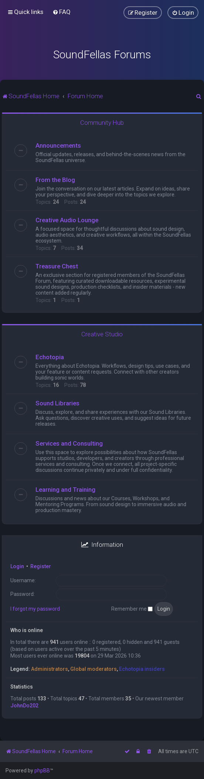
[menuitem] (61, 11)
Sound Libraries (57, 403)
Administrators (49, 669)
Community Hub (102, 122)
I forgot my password (35, 609)
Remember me (132, 609)
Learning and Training (65, 489)
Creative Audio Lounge (66, 220)
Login (17, 566)
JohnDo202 (24, 705)
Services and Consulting (69, 443)
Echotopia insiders (142, 669)
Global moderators (93, 669)
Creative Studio (102, 334)
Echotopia (49, 357)
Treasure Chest (56, 266)
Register (40, 566)
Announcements (58, 145)
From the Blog (55, 179)
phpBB (42, 770)
